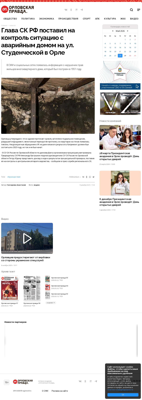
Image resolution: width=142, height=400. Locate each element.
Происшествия (68, 18)
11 (105, 47)
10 (135, 43)
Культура (110, 18)
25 (105, 55)
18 (105, 51)
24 (135, 51)
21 (120, 51)
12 (110, 47)
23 (130, 51)
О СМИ (45, 391)
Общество (10, 18)
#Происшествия (14, 177)
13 (115, 47)
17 (135, 47)
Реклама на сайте (60, 391)
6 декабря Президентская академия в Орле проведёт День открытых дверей (119, 202)
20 (115, 51)
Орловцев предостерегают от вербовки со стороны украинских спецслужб (25, 259)
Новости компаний (110, 120)
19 (110, 51)
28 (120, 55)
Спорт (87, 18)
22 (125, 51)
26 (110, 55)
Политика (28, 18)
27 (115, 55)
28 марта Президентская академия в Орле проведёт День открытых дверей (119, 156)
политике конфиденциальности (120, 389)
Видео (134, 18)
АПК (97, 18)
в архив (51, 303)
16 (130, 47)
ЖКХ (123, 18)
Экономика (46, 18)
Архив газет (8, 271)
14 (120, 47)
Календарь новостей (120, 27)
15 (125, 47)
